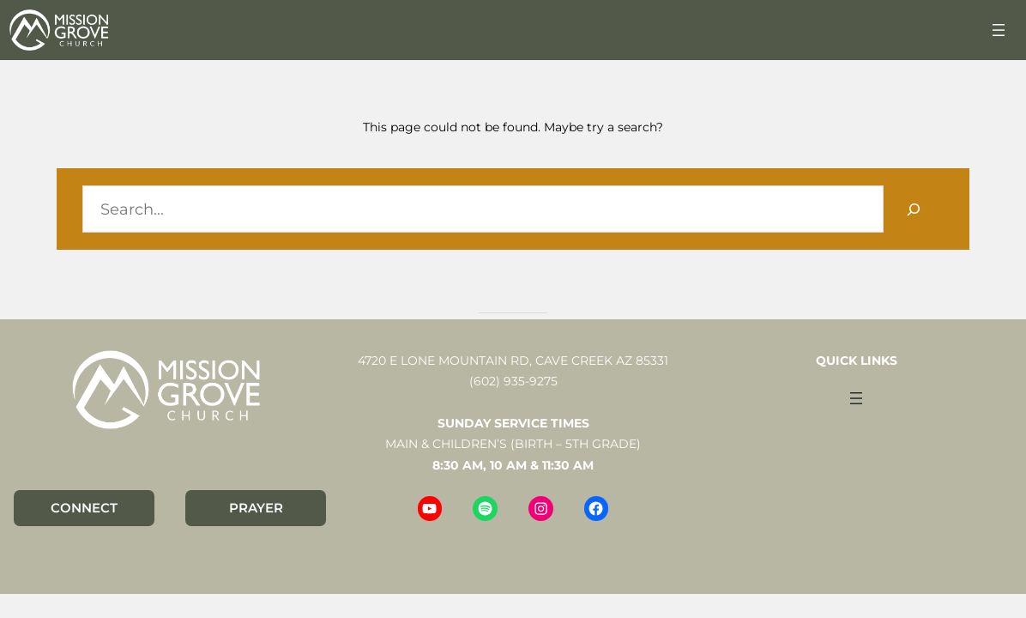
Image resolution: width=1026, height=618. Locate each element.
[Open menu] (999, 30)
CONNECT (84, 508)
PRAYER (256, 508)
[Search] (914, 209)
